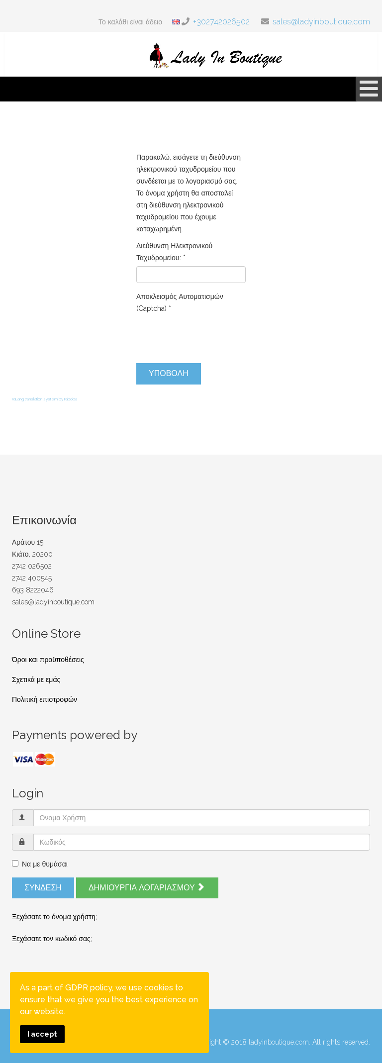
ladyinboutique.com (279, 1042)
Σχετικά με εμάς (36, 679)
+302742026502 (221, 21)
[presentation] (211, 336)
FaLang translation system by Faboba (44, 398)
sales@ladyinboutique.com (321, 21)
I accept (42, 1034)
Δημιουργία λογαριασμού (146, 887)
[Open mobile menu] (369, 89)
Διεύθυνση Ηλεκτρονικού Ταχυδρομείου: (174, 252)
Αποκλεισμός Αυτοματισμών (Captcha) (179, 302)
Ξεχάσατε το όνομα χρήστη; (54, 917)
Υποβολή (169, 373)
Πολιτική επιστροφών (44, 699)
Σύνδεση (43, 887)
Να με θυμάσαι (40, 864)
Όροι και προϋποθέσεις (48, 660)
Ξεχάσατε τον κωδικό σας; (52, 939)
